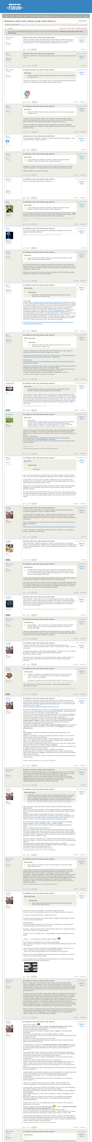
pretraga (85, 16)
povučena (62, 579)
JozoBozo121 (10, 383)
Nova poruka (82, 21)
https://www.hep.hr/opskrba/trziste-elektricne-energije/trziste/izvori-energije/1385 (46, 438)
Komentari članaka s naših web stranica (41, 16)
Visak (7, 228)
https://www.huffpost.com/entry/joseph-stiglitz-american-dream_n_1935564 (44, 843)
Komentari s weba (21, 16)
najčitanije (66, 16)
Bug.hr (6, 16)
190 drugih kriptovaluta (64, 631)
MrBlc (8, 202)
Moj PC (8, 410)
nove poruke (74, 16)
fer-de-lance (9, 414)
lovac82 (8, 668)
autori (80, 16)
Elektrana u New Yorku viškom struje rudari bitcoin (39, 37)
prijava (45, 16)
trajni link (83, 49)
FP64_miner (9, 37)
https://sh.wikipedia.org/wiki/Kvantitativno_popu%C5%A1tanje (41, 706)
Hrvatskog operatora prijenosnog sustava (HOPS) (47, 302)
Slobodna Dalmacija (58, 310)
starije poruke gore (82, 28)
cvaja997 (8, 541)
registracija (51, 16)
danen (8, 136)
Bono (7, 53)
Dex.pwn (8, 179)
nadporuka (83, 102)
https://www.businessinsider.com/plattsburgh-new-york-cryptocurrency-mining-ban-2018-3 (49, 527)
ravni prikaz (72, 28)
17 (30, 65)
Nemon (8, 106)
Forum (12, 16)
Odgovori (81, 40)
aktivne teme (59, 16)
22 (25, 132)
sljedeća (11, 28)
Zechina (8, 508)
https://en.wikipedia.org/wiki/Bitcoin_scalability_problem (51, 819)
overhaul (8, 597)
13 (25, 102)
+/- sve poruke (62, 28)
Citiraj (81, 42)
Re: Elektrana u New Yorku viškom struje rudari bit (39, 70)
